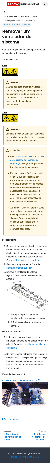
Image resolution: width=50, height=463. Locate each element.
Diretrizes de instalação (26, 156)
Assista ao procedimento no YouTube (21, 380)
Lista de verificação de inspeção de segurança (27, 160)
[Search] (45, 4)
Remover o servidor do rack (28, 260)
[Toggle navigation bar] (4, 4)
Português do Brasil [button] (28, 4)
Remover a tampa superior (19, 268)
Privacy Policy (18, 457)
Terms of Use (32, 457)
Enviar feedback (11, 419)
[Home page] (4, 12)
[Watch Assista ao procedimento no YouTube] (25, 395)
